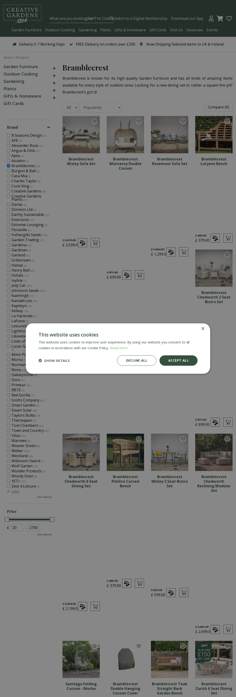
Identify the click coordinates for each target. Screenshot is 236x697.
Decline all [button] (136, 360)
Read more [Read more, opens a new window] (119, 348)
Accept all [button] (178, 360)
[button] (54, 360)
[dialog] (118, 348)
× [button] (202, 329)
